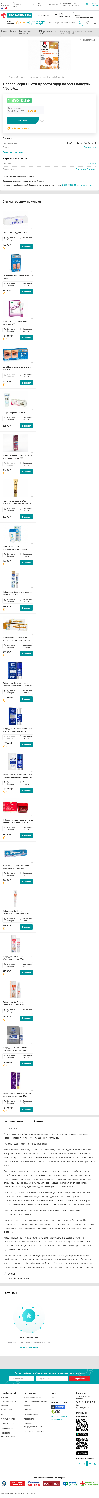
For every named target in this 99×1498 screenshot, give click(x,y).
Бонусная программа (91, 4)
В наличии (38, 1121)
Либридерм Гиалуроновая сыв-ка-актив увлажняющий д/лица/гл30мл (17, 684)
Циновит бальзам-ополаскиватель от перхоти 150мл (15, 547)
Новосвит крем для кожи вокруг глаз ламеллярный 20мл (17, 456)
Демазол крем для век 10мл (16, 233)
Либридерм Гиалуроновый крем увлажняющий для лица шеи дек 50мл (18, 775)
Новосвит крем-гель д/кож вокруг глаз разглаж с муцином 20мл (17, 502)
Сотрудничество (8, 1419)
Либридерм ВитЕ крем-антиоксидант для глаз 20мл (16, 912)
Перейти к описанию (13, 152)
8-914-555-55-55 (69, 185)
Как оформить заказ (17, 4)
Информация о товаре (13, 1121)
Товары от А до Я (8, 1428)
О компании (5, 4)
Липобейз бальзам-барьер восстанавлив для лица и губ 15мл (16, 638)
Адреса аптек (41, 4)
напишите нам (86, 185)
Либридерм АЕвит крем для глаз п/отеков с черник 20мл (18, 957)
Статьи (54, 1397)
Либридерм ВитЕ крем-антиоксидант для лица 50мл (16, 1003)
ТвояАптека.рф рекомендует (36, 23)
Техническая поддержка (34, 1431)
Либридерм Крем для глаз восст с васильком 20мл (17, 593)
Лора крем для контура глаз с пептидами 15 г (16, 322)
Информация (54, 4)
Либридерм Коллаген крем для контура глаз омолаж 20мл (17, 1094)
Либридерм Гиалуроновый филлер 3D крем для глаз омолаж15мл (15, 1049)
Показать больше (29, 1347)
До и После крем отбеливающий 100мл (18, 277)
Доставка (30, 4)
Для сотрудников (8, 1424)
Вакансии (5, 1414)
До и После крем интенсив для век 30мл (17, 368)
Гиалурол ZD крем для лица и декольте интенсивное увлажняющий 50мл (16, 866)
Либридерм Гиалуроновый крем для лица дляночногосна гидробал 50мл (17, 730)
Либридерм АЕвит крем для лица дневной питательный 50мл (18, 821)
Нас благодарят (8, 1410)
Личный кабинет (31, 1414)
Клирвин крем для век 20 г (15, 412)
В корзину (22, 120)
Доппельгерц (90, 147)
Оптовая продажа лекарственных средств (72, 4)
